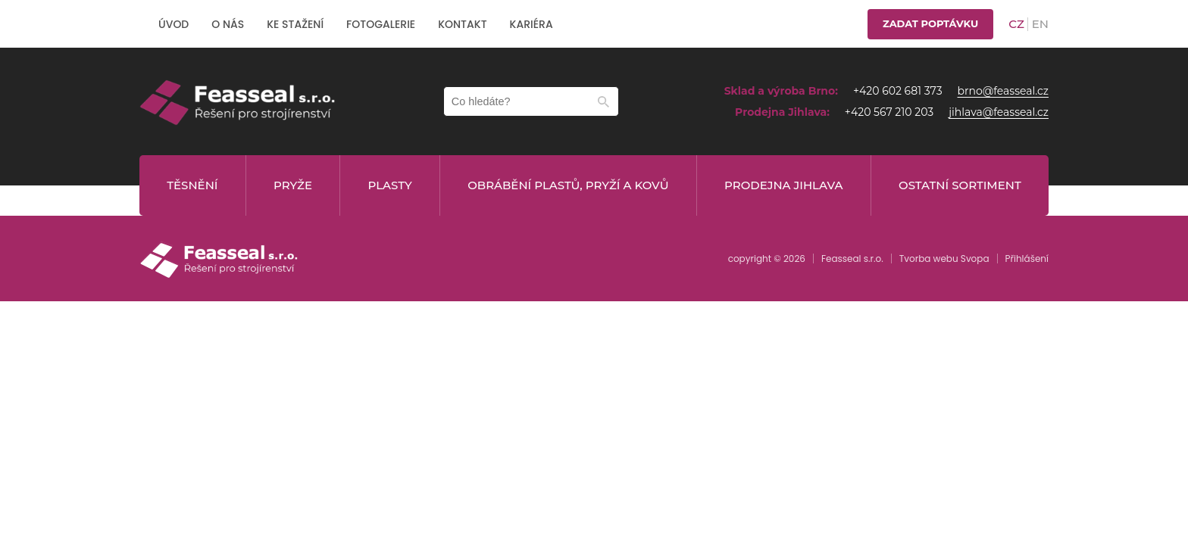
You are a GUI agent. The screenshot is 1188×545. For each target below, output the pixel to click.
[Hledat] (603, 101)
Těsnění (192, 185)
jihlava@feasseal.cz (999, 112)
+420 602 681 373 (898, 91)
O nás (227, 24)
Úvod (173, 24)
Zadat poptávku (930, 23)
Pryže (293, 185)
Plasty (390, 185)
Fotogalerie (380, 24)
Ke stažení (295, 24)
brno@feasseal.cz (1003, 91)
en (1040, 24)
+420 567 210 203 (889, 112)
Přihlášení (1027, 258)
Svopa (975, 258)
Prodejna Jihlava (783, 185)
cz (1016, 24)
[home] (238, 101)
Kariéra (531, 24)
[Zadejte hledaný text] (531, 101)
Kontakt (462, 24)
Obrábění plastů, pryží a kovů (567, 185)
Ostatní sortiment (960, 185)
